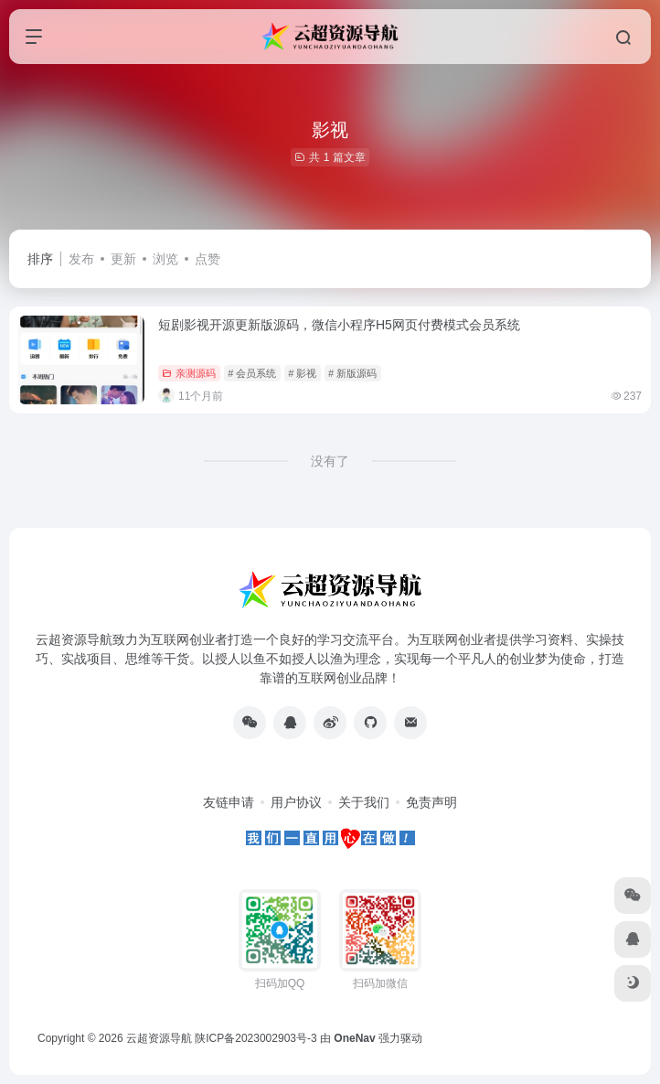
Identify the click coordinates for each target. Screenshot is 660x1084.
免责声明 (431, 802)
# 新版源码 (352, 373)
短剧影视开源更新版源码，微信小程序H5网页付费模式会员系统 (339, 324)
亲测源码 (189, 373)
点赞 (207, 259)
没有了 (330, 461)
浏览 (165, 259)
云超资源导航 (159, 1038)
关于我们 (363, 802)
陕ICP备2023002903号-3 (255, 1038)
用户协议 (296, 802)
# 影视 (302, 373)
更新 (123, 259)
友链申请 (228, 802)
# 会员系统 (252, 373)
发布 (81, 259)
